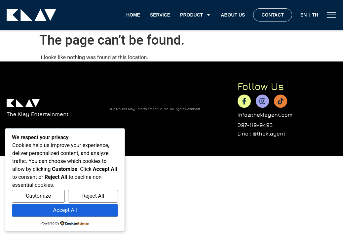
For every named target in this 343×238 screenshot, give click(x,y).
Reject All (93, 196)
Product (195, 14)
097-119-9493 (255, 125)
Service (160, 15)
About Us (233, 15)
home (133, 15)
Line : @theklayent (262, 134)
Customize (38, 196)
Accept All (65, 210)
